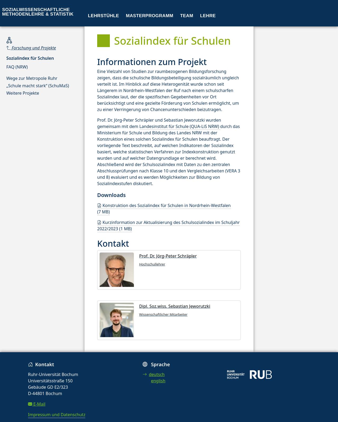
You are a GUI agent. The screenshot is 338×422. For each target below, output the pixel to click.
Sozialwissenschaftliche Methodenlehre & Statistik (37, 12)
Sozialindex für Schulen (30, 58)
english (158, 381)
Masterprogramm (149, 15)
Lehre (208, 15)
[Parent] (37, 48)
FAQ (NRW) (17, 67)
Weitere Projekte (22, 93)
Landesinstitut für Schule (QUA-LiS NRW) (179, 126)
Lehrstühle (103, 15)
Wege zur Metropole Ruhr (31, 78)
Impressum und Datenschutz (56, 415)
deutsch (154, 374)
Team (186, 15)
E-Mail (36, 404)
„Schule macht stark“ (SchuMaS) (37, 86)
